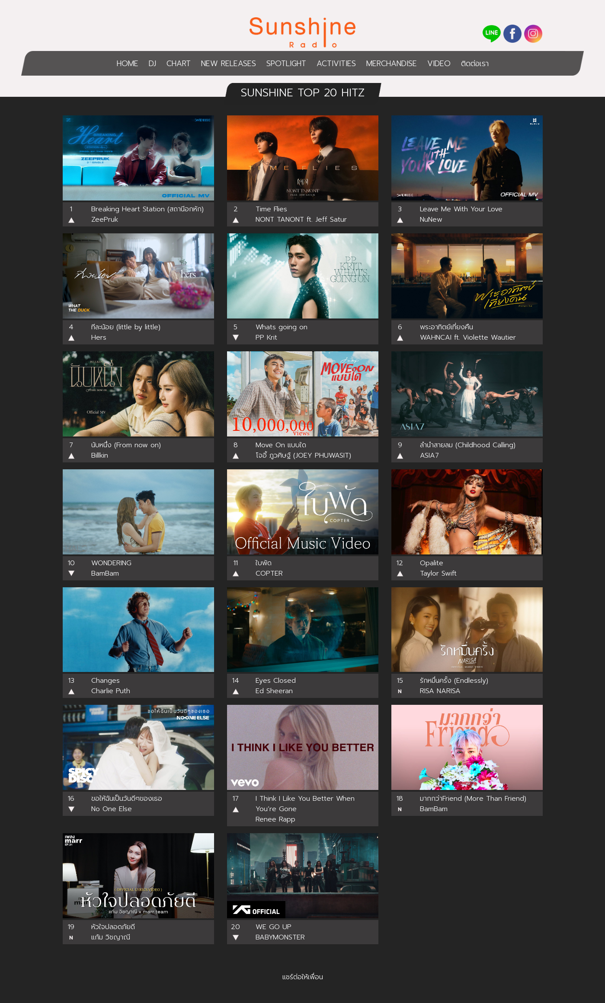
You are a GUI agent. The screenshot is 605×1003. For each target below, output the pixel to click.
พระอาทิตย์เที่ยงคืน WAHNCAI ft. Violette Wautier (468, 332)
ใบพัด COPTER (269, 568)
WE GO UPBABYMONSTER (280, 932)
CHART (178, 63)
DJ (152, 63)
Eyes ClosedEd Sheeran (276, 685)
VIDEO (439, 63)
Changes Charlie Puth (110, 685)
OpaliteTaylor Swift (438, 568)
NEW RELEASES (228, 63)
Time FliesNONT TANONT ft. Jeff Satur (301, 214)
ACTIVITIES (336, 63)
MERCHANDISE (391, 63)
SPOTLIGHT (286, 63)
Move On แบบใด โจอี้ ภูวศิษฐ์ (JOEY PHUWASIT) (303, 450)
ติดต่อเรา (475, 63)
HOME (127, 63)
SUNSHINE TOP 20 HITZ (303, 92)
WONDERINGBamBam (111, 568)
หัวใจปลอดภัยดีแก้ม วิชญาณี (113, 932)
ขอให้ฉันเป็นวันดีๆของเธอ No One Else (126, 803)
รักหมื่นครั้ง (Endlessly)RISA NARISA (454, 685)
